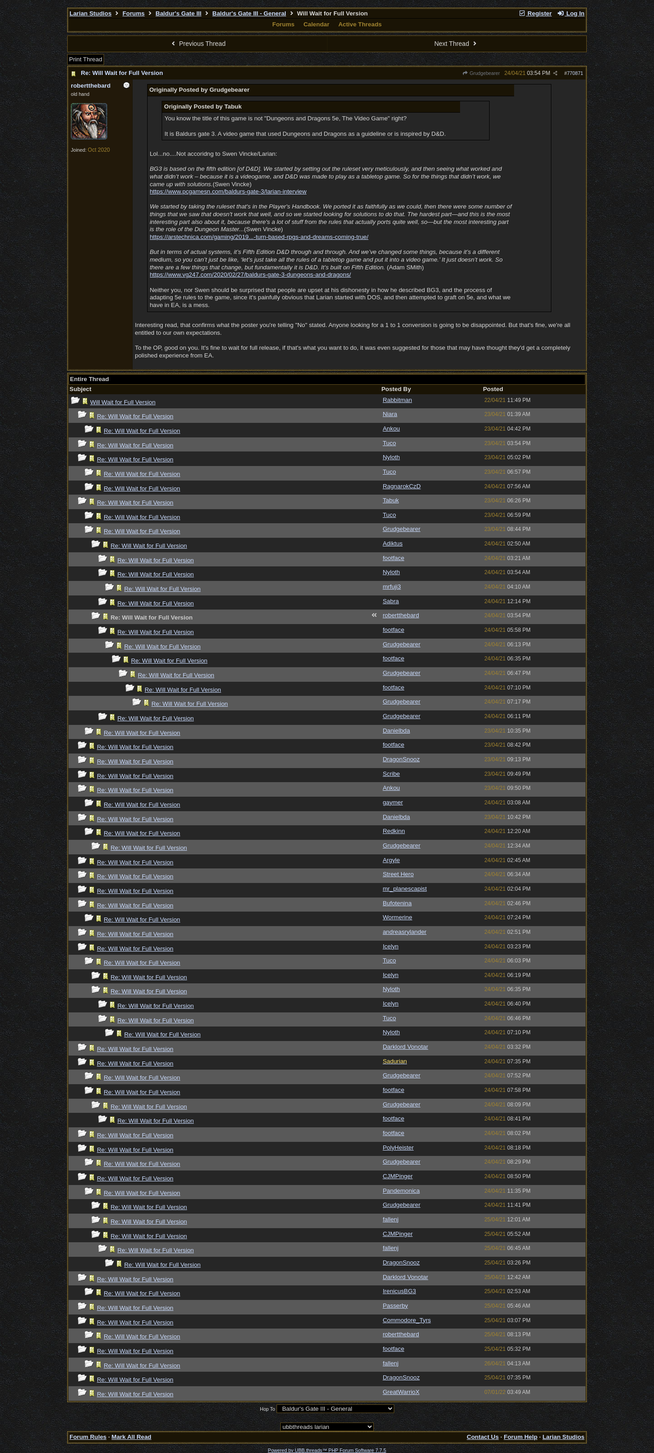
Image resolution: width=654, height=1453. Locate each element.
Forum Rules (87, 1436)
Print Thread (85, 59)
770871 (575, 73)
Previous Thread (197, 43)
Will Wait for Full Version (122, 402)
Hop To (267, 1409)
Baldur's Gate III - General (249, 13)
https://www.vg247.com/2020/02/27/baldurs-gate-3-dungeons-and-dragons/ (250, 274)
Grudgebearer (481, 73)
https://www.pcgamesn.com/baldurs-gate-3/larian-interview (228, 191)
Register (535, 13)
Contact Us (483, 1436)
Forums (134, 13)
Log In (571, 13)
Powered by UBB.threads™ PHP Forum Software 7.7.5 (327, 1450)
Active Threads (360, 24)
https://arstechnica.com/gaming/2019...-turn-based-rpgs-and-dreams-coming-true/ (259, 236)
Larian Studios (90, 13)
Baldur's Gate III (179, 13)
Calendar (316, 24)
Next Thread (456, 43)
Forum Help (520, 1436)
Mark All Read (132, 1436)
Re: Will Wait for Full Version (122, 72)
